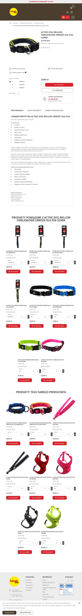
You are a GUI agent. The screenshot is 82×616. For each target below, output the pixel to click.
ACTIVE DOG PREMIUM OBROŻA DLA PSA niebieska (63, 306)
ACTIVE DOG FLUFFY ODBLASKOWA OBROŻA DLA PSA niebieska (16, 423)
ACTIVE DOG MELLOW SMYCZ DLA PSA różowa (64, 423)
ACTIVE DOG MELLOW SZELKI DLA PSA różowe (64, 478)
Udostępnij (18, 93)
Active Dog (45, 41)
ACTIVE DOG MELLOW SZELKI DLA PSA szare (29, 532)
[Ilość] (42, 85)
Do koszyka (59, 85)
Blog (43, 592)
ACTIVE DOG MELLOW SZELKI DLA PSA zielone (52, 532)
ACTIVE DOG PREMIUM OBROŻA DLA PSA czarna (40, 306)
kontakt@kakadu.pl (17, 600)
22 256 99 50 (53, 99)
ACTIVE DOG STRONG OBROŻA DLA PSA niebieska (16, 252)
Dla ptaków (29, 587)
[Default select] (15, 262)
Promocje (28, 590)
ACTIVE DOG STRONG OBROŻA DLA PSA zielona (39, 252)
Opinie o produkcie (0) (54, 110)
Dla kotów (29, 582)
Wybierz (10, 260)
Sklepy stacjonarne (48, 597)
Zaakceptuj (9, 612)
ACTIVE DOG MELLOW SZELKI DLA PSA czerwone (40, 478)
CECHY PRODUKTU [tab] (34, 110)
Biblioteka (45, 594)
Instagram (71, 580)
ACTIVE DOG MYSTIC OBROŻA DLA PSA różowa (52, 360)
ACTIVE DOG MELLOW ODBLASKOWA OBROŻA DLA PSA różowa (40, 423)
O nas (44, 580)
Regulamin (45, 585)
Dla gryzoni (29, 585)
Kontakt (44, 599)
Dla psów (28, 580)
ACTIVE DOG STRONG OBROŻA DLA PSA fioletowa (63, 252)
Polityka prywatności (48, 582)
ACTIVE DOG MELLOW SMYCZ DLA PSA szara (17, 478)
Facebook (68, 580)
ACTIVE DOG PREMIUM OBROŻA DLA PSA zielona (28, 360)
